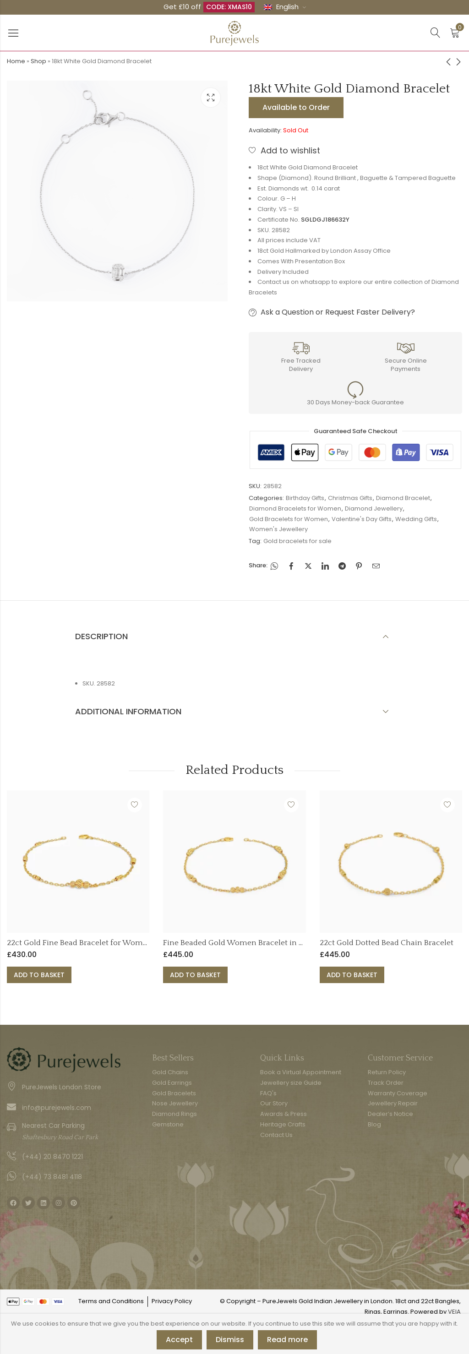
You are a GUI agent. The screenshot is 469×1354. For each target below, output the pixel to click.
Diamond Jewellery (374, 508)
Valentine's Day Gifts (362, 519)
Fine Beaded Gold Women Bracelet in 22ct (238, 943)
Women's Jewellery (278, 529)
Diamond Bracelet (403, 498)
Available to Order (296, 107)
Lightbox (210, 97)
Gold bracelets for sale (297, 541)
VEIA (454, 1311)
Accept (179, 1339)
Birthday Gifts (305, 498)
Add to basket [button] (39, 974)
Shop (38, 61)
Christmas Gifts (350, 498)
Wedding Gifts (416, 519)
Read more (287, 1339)
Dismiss (230, 1339)
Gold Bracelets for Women (288, 519)
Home (16, 61)
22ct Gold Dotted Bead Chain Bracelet (386, 943)
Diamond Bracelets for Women (295, 508)
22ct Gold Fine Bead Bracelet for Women (79, 943)
